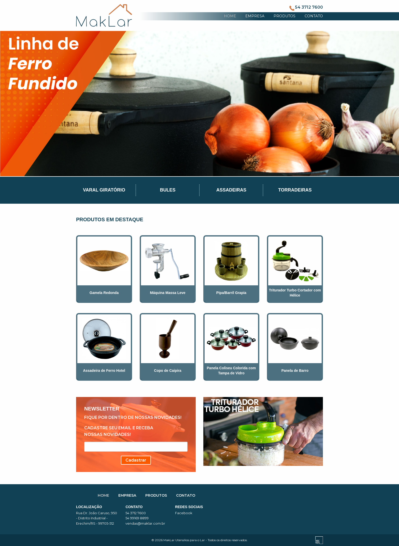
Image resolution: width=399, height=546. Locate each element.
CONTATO (314, 16)
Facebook (183, 513)
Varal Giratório (104, 190)
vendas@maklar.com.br (145, 523)
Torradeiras (295, 190)
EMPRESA (254, 16)
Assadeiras (231, 190)
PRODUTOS (284, 16)
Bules (167, 190)
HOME (230, 16)
